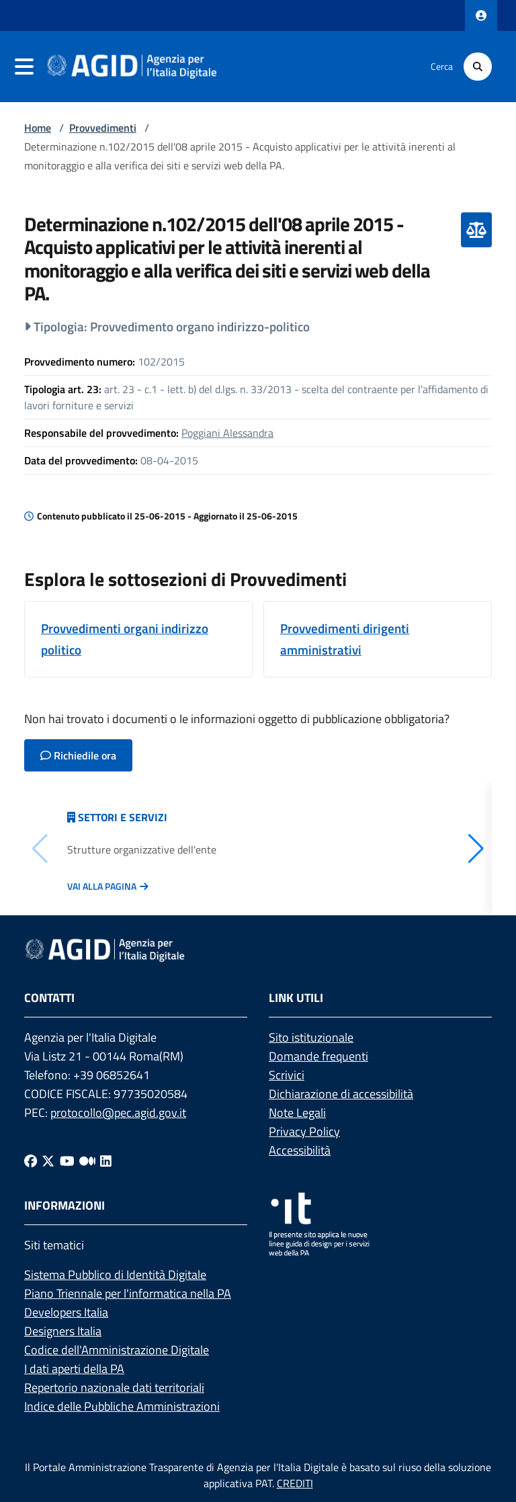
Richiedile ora (78, 755)
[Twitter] (48, 1161)
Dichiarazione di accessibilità (341, 1094)
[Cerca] (478, 66)
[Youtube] (67, 1161)
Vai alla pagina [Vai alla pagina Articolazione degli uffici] (101, 886)
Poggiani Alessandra (227, 433)
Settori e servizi (122, 817)
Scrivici (286, 1075)
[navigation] (24, 66)
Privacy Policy (304, 1131)
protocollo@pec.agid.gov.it (118, 1112)
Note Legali (297, 1112)
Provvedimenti (102, 128)
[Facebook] (30, 1161)
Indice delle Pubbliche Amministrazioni (122, 1406)
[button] (476, 849)
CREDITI (295, 1483)
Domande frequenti (318, 1056)
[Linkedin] (106, 1161)
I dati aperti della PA (74, 1369)
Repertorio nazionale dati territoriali (114, 1387)
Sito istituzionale (311, 1037)
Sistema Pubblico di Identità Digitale (115, 1274)
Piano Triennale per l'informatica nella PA (127, 1293)
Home (37, 128)
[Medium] (87, 1161)
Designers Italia (62, 1331)
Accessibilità (300, 1150)
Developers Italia (66, 1312)
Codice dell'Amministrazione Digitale (116, 1350)
